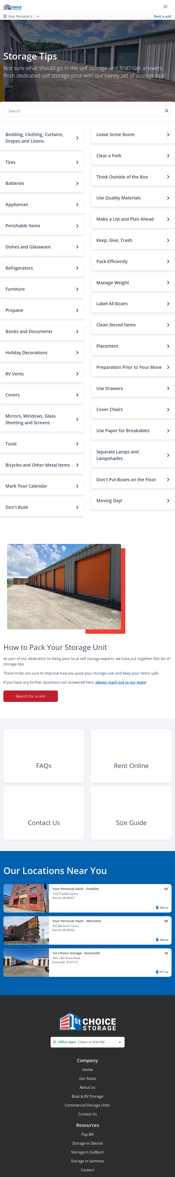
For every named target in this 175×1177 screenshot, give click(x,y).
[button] (42, 138)
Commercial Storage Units (87, 1124)
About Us (87, 1106)
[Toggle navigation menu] (167, 6)
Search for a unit (31, 696)
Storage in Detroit (87, 1162)
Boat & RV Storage (87, 1115)
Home (87, 1088)
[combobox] (88, 1061)
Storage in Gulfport (87, 1171)
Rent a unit (162, 16)
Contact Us (87, 1133)
